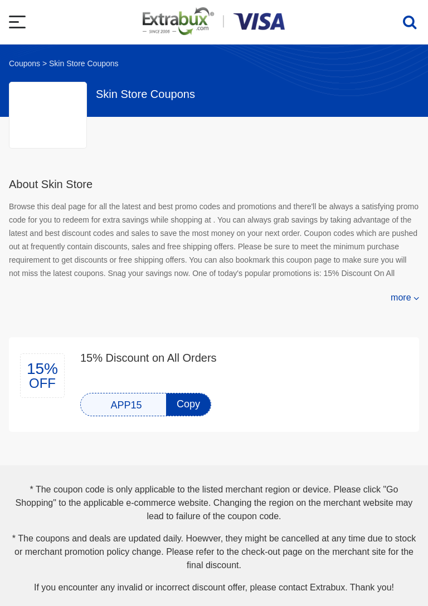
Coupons (24, 63)
